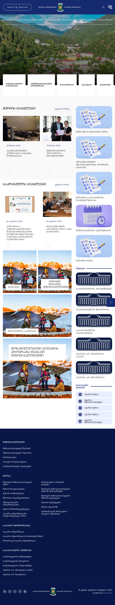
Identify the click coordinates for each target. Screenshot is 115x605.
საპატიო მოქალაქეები (14, 462)
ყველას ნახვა (62, 109)
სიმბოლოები (9, 457)
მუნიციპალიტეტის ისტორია (17, 453)
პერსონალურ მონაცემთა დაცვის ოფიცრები (54, 512)
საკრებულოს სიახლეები (24, 184)
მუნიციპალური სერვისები (14, 85)
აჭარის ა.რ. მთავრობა (14, 575)
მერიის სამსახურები (13, 493)
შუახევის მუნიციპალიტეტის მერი (17, 483)
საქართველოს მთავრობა (16, 561)
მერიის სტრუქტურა (51, 503)
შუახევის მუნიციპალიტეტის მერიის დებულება (55, 497)
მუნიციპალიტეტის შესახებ (17, 448)
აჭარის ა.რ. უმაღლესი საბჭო (18, 570)
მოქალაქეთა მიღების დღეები (52, 483)
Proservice (107, 593)
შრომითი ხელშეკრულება (16, 498)
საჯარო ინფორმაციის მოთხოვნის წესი (23, 536)
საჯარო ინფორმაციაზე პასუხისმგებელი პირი (15, 515)
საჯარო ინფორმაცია (13, 532)
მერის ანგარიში (49, 507)
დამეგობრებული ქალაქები (17, 466)
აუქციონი (105, 85)
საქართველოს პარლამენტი (17, 566)
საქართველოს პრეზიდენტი (17, 557)
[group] (21, 145)
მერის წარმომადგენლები (16, 509)
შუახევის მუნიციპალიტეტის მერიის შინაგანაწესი (55, 490)
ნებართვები (67, 85)
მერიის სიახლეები (19, 108)
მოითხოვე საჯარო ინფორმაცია (19, 541)
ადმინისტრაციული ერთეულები (41, 85)
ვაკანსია (87, 85)
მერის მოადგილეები (14, 489)
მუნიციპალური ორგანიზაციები (11, 503)
